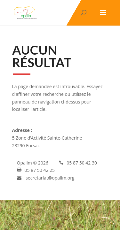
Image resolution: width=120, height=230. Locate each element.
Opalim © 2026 (32, 163)
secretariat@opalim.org (50, 178)
